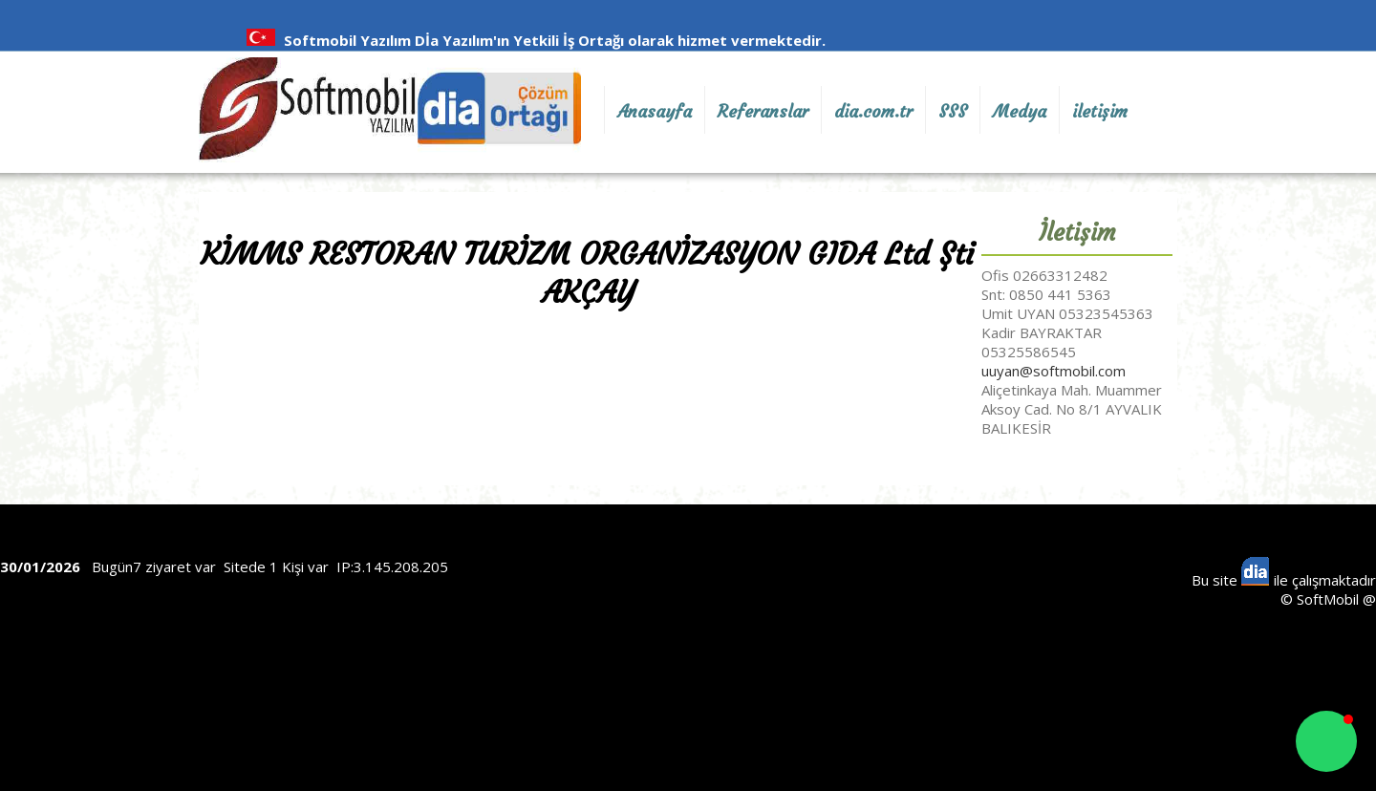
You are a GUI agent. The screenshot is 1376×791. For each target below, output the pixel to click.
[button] (1326, 741)
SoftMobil (1328, 599)
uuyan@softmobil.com (1053, 370)
